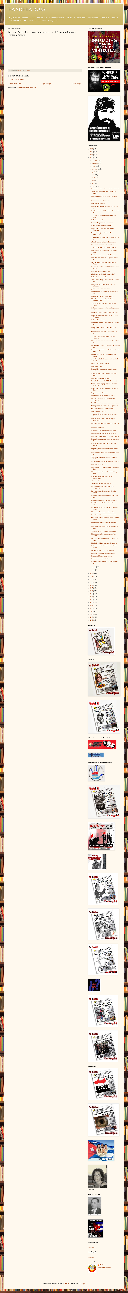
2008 (91, 614)
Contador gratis (91, 1257)
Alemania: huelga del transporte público (103, 553)
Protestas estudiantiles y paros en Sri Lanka (103, 500)
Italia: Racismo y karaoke (98, 411)
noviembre (95, 163)
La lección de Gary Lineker (99, 277)
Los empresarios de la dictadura (100, 271)
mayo (93, 180)
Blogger (82, 1283)
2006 (91, 620)
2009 (91, 611)
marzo (94, 186)
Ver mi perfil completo (104, 1267)
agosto (94, 172)
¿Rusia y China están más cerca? (100, 289)
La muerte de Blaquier (97, 428)
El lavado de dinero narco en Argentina (102, 512)
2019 (91, 582)
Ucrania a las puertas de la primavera (102, 223)
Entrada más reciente (15, 83)
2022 (91, 573)
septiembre (95, 169)
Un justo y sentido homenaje (99, 393)
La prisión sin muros (97, 464)
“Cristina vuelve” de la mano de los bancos (103, 531)
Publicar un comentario (17, 79)
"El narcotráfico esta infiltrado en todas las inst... (105, 461)
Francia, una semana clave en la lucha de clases (105, 189)
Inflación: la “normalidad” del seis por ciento (104, 381)
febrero (94, 567)
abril (93, 183)
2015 (91, 594)
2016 (91, 591)
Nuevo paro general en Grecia (100, 363)
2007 (91, 617)
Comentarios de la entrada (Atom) (26, 87)
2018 (91, 585)
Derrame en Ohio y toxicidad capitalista (102, 550)
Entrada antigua (76, 83)
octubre (94, 166)
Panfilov (102, 1265)
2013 (91, 600)
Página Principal (46, 83)
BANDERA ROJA (27, 9)
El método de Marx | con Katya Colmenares (104, 543)
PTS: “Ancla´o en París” (98, 203)
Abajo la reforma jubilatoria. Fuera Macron (103, 242)
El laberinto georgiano (97, 366)
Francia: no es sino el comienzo (100, 201)
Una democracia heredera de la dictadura (103, 255)
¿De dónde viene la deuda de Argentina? (103, 274)
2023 (91, 158)
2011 (91, 605)
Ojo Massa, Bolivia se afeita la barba (102, 408)
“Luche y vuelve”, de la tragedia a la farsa (103, 430)
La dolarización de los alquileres (100, 559)
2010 (91, 608)
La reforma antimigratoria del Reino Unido (103, 433)
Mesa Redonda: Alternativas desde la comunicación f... (102, 299)
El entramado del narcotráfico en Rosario (103, 395)
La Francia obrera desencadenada (101, 225)
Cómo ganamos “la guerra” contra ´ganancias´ (104, 406)
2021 (91, 576)
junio (93, 177)
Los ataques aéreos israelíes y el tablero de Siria (105, 436)
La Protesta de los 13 (97, 220)
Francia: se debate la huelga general (101, 556)
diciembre (95, 160)
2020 (91, 579)
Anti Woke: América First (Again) (101, 483)
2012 (91, 602)
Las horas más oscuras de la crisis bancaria (103, 245)
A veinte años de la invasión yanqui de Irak (103, 247)
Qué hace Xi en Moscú (98, 320)
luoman (67, 1283)
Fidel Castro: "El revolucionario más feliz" (103, 515)
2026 (91, 149)
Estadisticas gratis (91, 1247)
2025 (91, 152)
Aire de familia (95, 481)
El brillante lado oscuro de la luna (101, 378)
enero (93, 570)
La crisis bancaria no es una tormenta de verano (105, 403)
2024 (91, 155)
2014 (91, 597)
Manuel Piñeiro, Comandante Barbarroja (103, 296)
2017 (91, 588)
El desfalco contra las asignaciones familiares (104, 312)
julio (93, 175)
